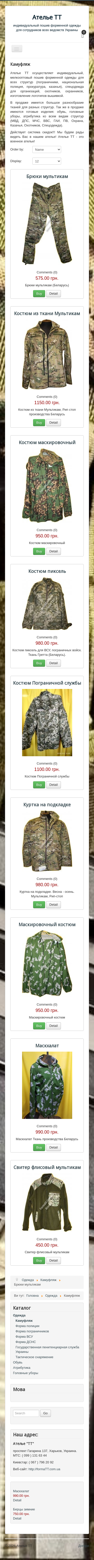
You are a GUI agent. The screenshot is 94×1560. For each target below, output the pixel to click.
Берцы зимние (24, 1509)
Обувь (17, 1362)
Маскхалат (47, 1046)
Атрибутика (21, 1368)
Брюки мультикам (47, 176)
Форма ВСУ (24, 1336)
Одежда (19, 1315)
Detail (53, 293)
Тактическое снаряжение (34, 1357)
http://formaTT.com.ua (44, 1469)
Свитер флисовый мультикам (47, 1167)
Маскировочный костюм (47, 924)
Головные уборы (25, 1373)
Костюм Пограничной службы (47, 683)
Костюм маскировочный (47, 442)
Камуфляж (24, 1321)
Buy (39, 293)
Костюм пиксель (47, 571)
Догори (83, 1546)
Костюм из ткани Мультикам (47, 313)
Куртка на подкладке (47, 804)
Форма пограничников (32, 1331)
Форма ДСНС (26, 1342)
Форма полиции (27, 1326)
